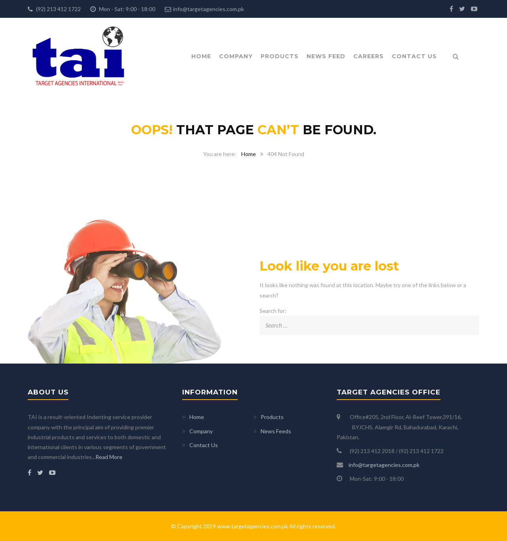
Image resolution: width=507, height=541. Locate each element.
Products (280, 56)
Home (201, 56)
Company (236, 56)
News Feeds (276, 431)
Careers (368, 56)
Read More (108, 456)
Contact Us (414, 56)
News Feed (326, 56)
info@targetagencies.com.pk (208, 9)
